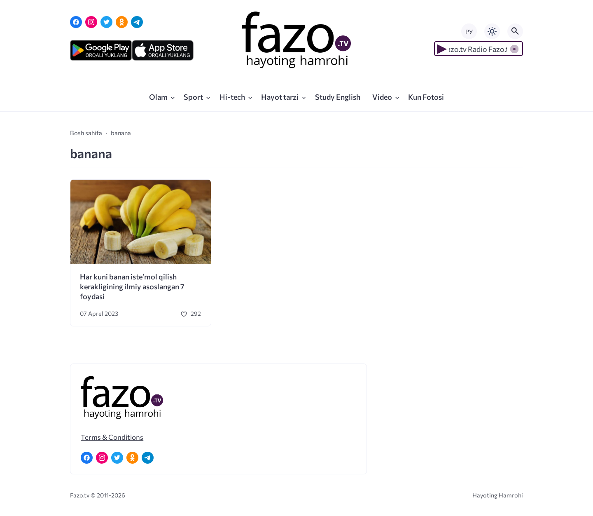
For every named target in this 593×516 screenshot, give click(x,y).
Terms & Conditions (112, 437)
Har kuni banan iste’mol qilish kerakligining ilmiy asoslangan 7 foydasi (132, 286)
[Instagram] (91, 22)
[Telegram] (137, 22)
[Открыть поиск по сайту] (515, 31)
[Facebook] (76, 22)
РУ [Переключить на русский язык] (469, 31)
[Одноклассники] (122, 22)
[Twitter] (106, 22)
